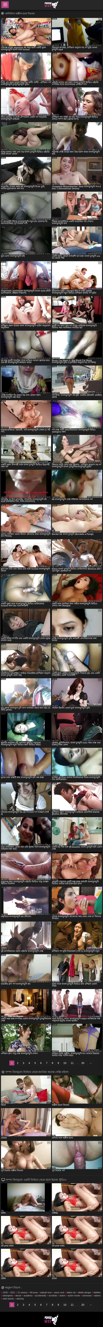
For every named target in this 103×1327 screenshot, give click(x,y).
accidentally (40, 1295)
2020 (5, 1292)
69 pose (34, 1292)
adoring (20, 1299)
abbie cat (71, 1292)
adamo (97, 1295)
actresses (87, 1295)
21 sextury (22, 1292)
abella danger (84, 1292)
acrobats (53, 1295)
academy (28, 1295)
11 (72, 1063)
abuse (18, 1295)
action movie (74, 1295)
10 (64, 1063)
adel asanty (8, 1299)
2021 (12, 1292)
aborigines (8, 1295)
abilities (97, 1292)
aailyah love (46, 1292)
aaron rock (59, 1292)
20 (82, 1063)
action (62, 1295)
